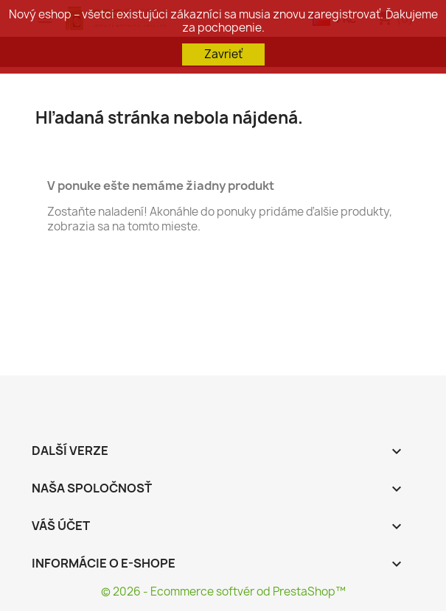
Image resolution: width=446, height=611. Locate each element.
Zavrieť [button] (223, 54)
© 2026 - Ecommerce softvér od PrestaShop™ (223, 591)
